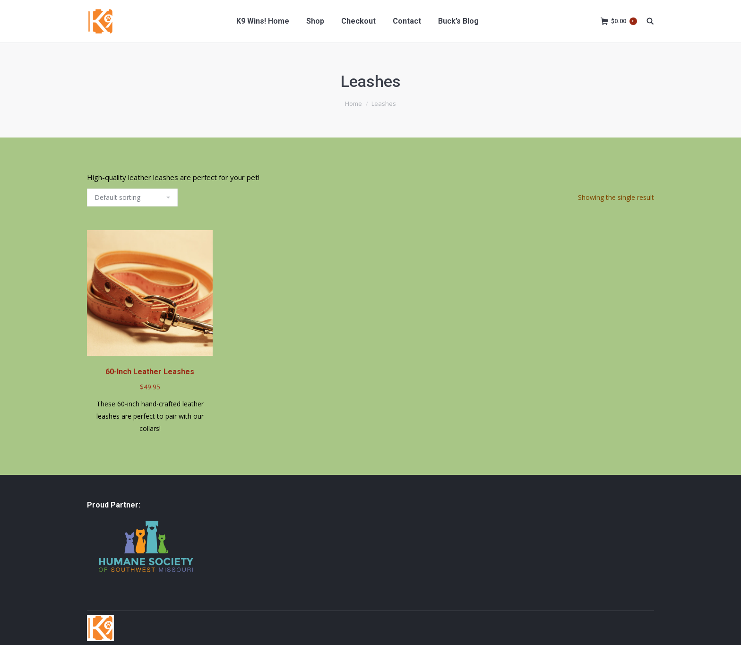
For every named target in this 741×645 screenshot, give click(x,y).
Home (353, 103)
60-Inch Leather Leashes (149, 371)
